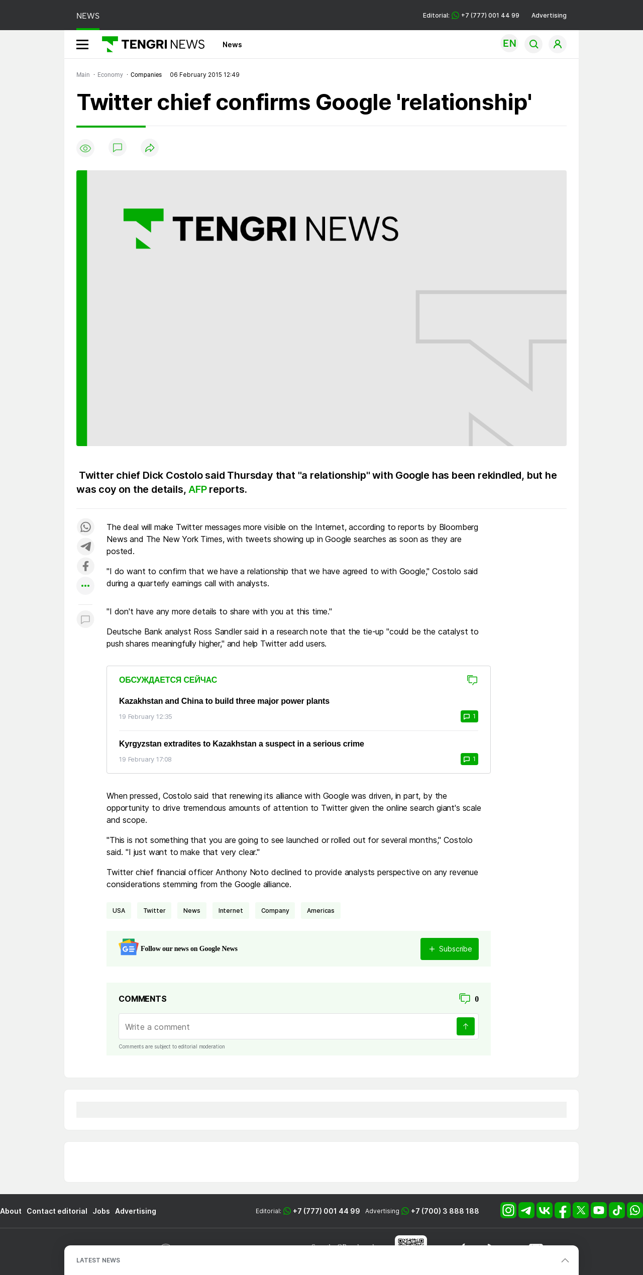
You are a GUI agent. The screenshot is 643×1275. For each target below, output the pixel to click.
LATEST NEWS (98, 1260)
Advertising (549, 15)
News (232, 44)
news (191, 910)
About (11, 1211)
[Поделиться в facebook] (85, 567)
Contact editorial (57, 1211)
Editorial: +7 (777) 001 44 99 (471, 15)
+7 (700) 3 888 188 (445, 1211)
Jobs (101, 1211)
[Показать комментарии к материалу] (85, 619)
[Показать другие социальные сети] (85, 586)
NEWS (87, 16)
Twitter (154, 910)
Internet (231, 910)
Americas (321, 910)
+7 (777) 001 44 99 (326, 1211)
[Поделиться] (150, 148)
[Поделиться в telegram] (85, 547)
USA (119, 910)
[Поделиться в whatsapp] (85, 528)
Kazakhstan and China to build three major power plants (224, 701)
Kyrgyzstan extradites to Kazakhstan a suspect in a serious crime (241, 743)
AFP (197, 489)
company (275, 910)
